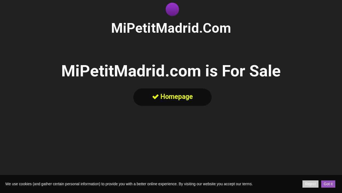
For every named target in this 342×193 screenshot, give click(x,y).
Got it (328, 184)
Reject (310, 184)
